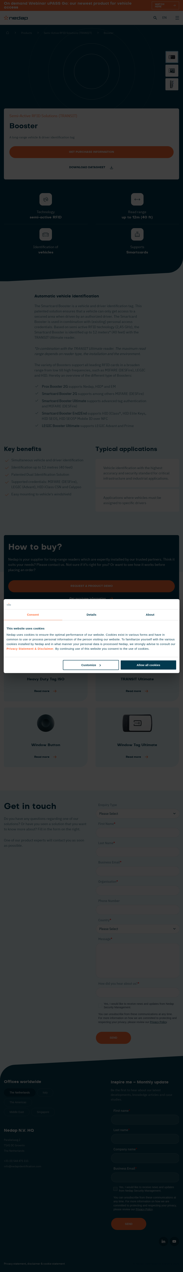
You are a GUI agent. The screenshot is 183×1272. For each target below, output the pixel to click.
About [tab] (150, 614)
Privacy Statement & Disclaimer (30, 648)
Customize (91, 665)
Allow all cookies (148, 665)
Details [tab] (91, 614)
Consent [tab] (33, 614)
